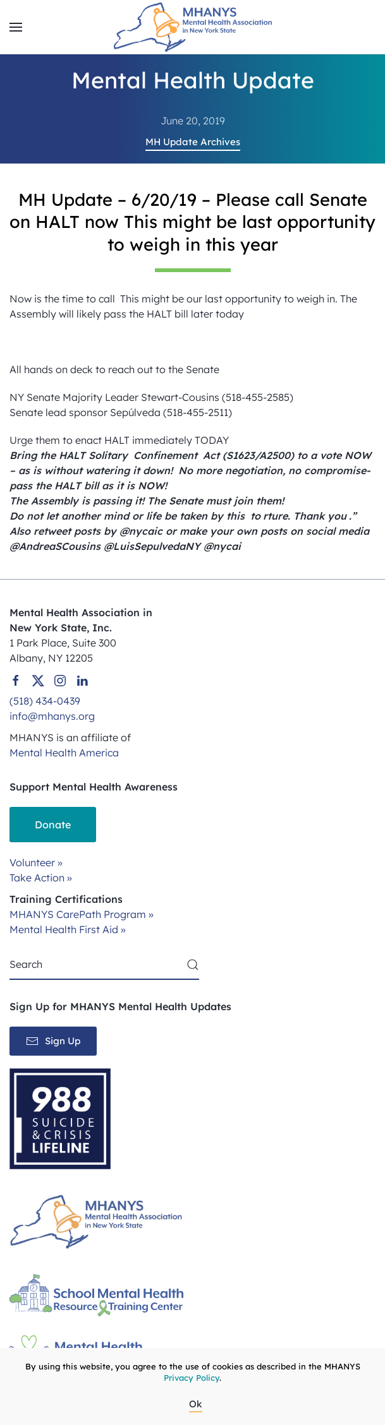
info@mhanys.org (52, 716)
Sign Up (53, 1041)
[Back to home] (193, 27)
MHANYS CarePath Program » (81, 914)
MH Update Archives (192, 142)
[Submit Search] (192, 965)
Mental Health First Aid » (67, 929)
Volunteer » (36, 862)
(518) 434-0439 (44, 701)
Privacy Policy (191, 1378)
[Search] (104, 965)
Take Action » (40, 877)
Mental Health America (64, 752)
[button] (15, 27)
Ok (195, 1404)
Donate (53, 824)
